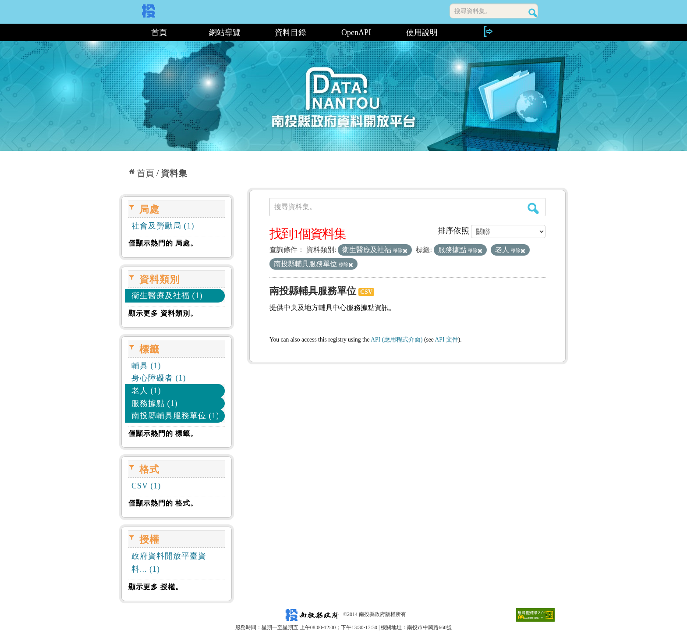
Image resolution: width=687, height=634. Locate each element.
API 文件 (446, 339)
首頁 (159, 32)
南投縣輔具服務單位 (312, 290)
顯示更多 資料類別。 (163, 313)
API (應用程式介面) (396, 339)
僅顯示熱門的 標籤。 (163, 433)
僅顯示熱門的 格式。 (163, 503)
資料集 (174, 173)
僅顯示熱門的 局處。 (163, 243)
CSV (366, 292)
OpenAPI (356, 32)
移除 (400, 250)
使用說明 (422, 32)
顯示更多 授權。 (155, 587)
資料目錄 (290, 32)
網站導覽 (225, 32)
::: (122, 32)
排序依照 (453, 230)
